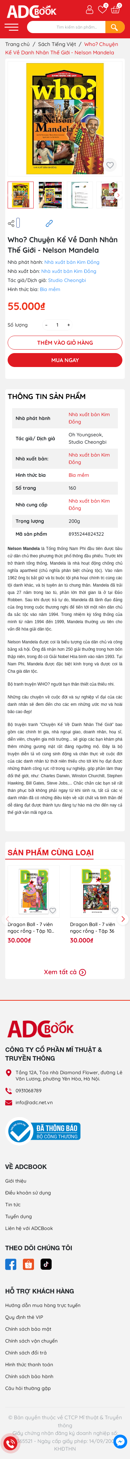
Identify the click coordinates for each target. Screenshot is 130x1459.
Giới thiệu (15, 1181)
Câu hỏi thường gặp (28, 1388)
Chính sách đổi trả (26, 1353)
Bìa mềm (50, 289)
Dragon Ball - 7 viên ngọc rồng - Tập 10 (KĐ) (30, 928)
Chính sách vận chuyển (31, 1341)
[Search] (115, 27)
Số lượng (18, 325)
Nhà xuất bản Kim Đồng (71, 262)
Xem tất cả (65, 972)
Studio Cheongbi (67, 280)
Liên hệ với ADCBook (29, 1228)
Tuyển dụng (18, 1216)
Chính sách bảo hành (29, 1376)
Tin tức (12, 1204)
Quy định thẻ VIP (24, 1317)
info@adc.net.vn (34, 1102)
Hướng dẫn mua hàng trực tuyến (42, 1305)
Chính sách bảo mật (28, 1329)
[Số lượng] (57, 325)
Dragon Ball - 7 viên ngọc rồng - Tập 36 (92, 927)
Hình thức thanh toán (29, 1364)
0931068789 (29, 1090)
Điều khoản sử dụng (28, 1193)
